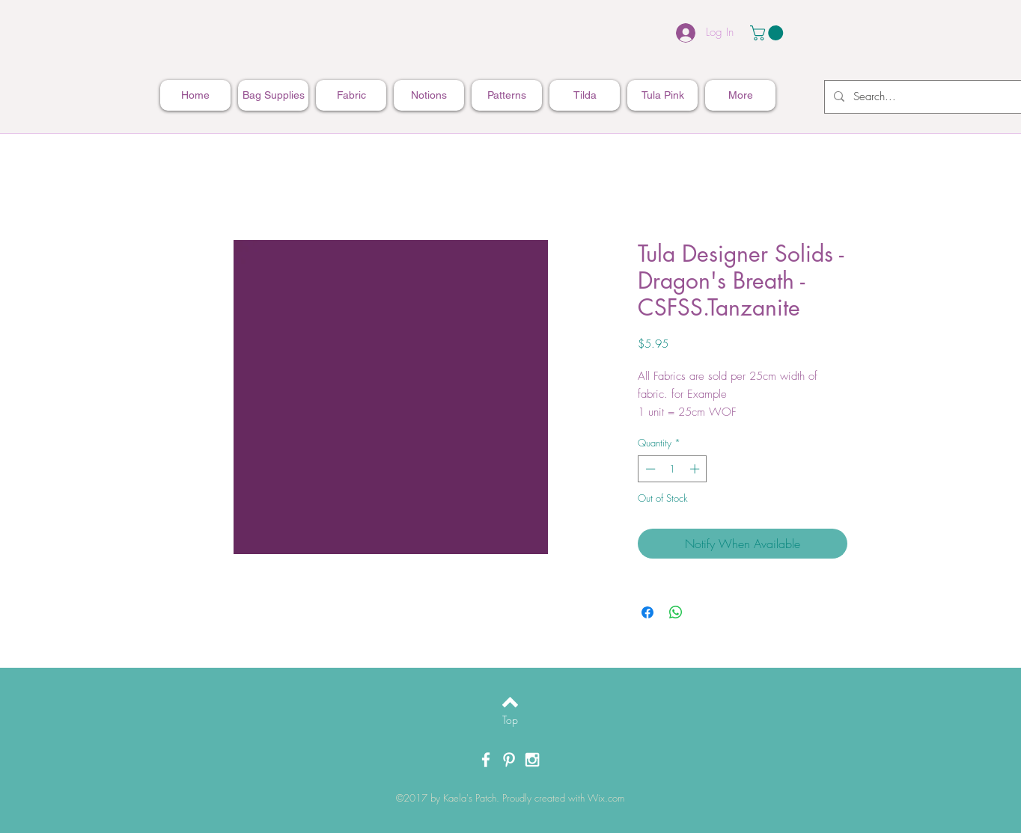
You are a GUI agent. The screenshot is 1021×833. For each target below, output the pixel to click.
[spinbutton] (672, 469)
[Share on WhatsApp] (676, 612)
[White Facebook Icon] (486, 759)
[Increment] (696, 469)
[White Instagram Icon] (532, 759)
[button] (768, 32)
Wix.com (606, 798)
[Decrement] (649, 469)
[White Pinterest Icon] (509, 759)
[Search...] (936, 97)
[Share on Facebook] (647, 612)
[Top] (510, 720)
